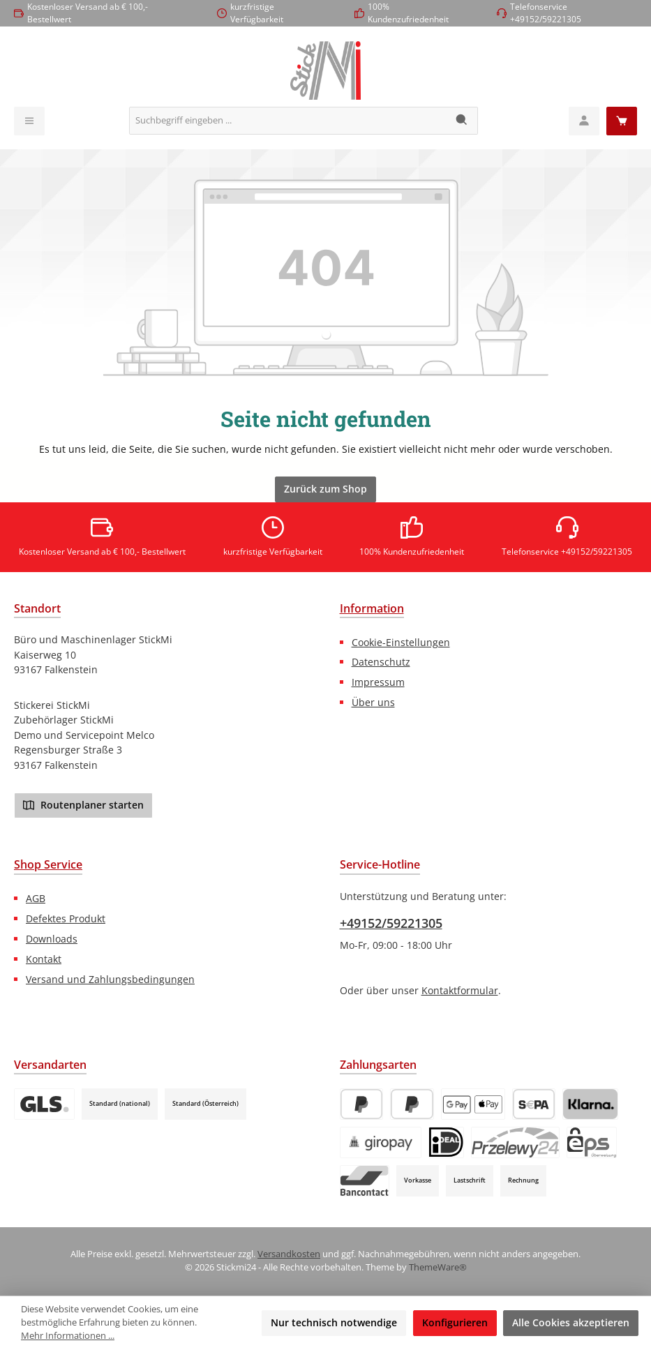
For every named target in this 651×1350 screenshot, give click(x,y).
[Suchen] (462, 121)
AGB (35, 898)
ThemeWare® (438, 1267)
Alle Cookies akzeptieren (570, 1322)
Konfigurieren (455, 1322)
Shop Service (48, 864)
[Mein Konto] (584, 121)
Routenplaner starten (83, 804)
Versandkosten (288, 1254)
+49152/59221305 (391, 923)
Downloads (51, 938)
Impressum (378, 682)
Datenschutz (381, 661)
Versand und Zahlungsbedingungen (110, 979)
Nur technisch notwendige (334, 1322)
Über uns (373, 702)
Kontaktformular (459, 990)
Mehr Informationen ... (67, 1336)
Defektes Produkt (65, 918)
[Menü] (29, 121)
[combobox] (288, 121)
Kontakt (43, 959)
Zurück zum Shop (325, 488)
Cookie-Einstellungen (401, 642)
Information (372, 608)
